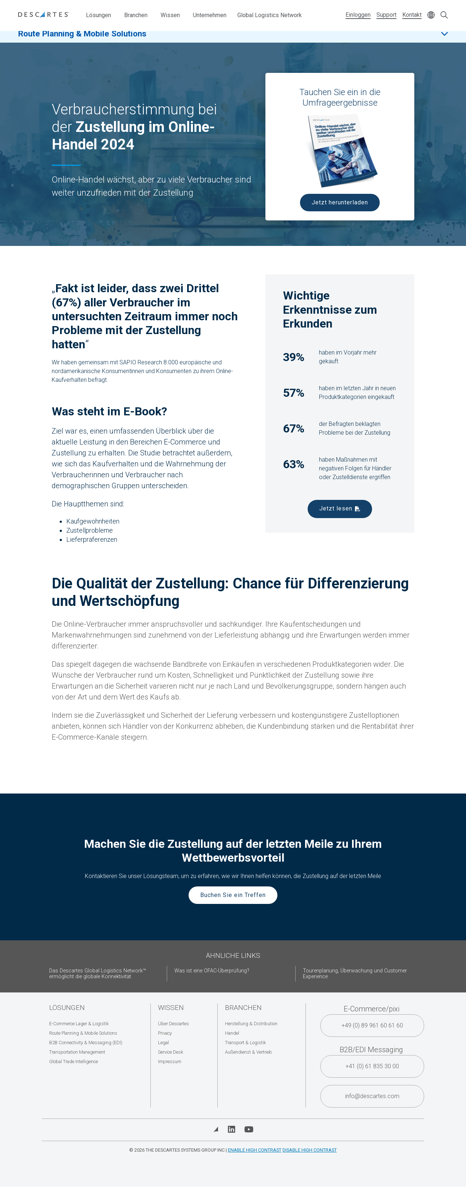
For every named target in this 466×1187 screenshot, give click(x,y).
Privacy (165, 1033)
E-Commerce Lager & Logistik (78, 1023)
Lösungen (98, 15)
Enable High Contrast (254, 1150)
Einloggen (358, 14)
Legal (163, 1042)
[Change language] (431, 15)
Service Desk (170, 1052)
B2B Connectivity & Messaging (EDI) (85, 1042)
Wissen (170, 15)
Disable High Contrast (310, 1150)
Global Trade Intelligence (73, 1061)
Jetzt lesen (335, 508)
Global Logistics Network (269, 15)
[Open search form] (444, 15)
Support (386, 14)
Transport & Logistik (245, 1042)
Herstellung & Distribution (251, 1023)
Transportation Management (77, 1052)
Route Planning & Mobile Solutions (82, 39)
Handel (232, 1033)
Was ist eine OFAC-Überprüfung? (211, 971)
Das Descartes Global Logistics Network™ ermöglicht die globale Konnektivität (97, 974)
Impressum (169, 1061)
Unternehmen (209, 15)
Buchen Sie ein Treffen (233, 895)
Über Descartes (173, 1023)
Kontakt (412, 14)
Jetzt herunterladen (340, 202)
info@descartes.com (372, 1096)
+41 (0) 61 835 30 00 (372, 1066)
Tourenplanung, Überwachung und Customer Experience (355, 974)
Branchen (135, 15)
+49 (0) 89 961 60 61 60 (372, 1025)
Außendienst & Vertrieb (248, 1052)
